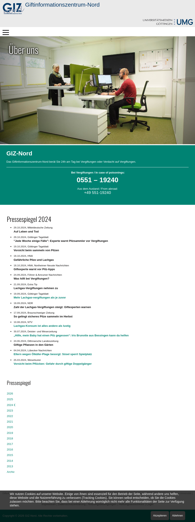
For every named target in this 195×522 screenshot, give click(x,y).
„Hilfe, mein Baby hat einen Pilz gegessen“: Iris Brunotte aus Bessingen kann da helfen (71, 335)
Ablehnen (177, 515)
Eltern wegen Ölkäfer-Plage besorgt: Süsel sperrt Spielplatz (53, 354)
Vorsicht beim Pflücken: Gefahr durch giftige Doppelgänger (53, 363)
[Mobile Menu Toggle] (6, 32)
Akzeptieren (159, 515)
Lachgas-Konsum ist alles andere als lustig (42, 325)
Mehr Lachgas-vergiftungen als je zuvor (40, 297)
